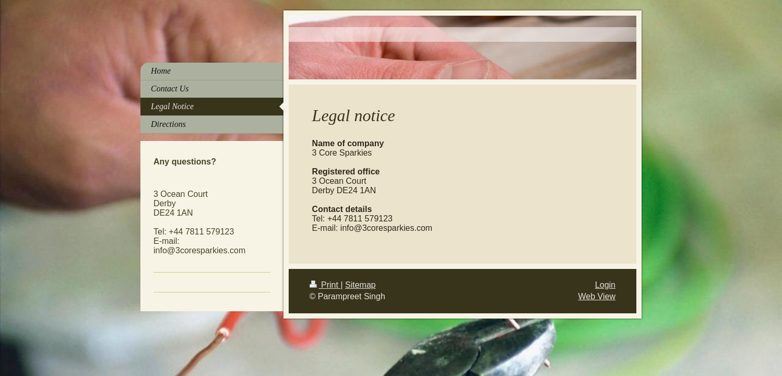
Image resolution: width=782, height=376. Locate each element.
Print (325, 284)
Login (605, 284)
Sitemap (360, 284)
